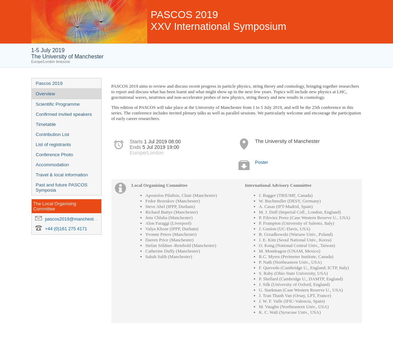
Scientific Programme (58, 104)
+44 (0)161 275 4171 (66, 228)
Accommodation (52, 164)
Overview (45, 93)
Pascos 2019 (49, 83)
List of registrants (53, 144)
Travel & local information (62, 174)
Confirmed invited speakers (64, 114)
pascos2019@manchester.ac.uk (77, 219)
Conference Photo (54, 154)
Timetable (46, 124)
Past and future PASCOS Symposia (62, 187)
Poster (261, 162)
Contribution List (52, 134)
